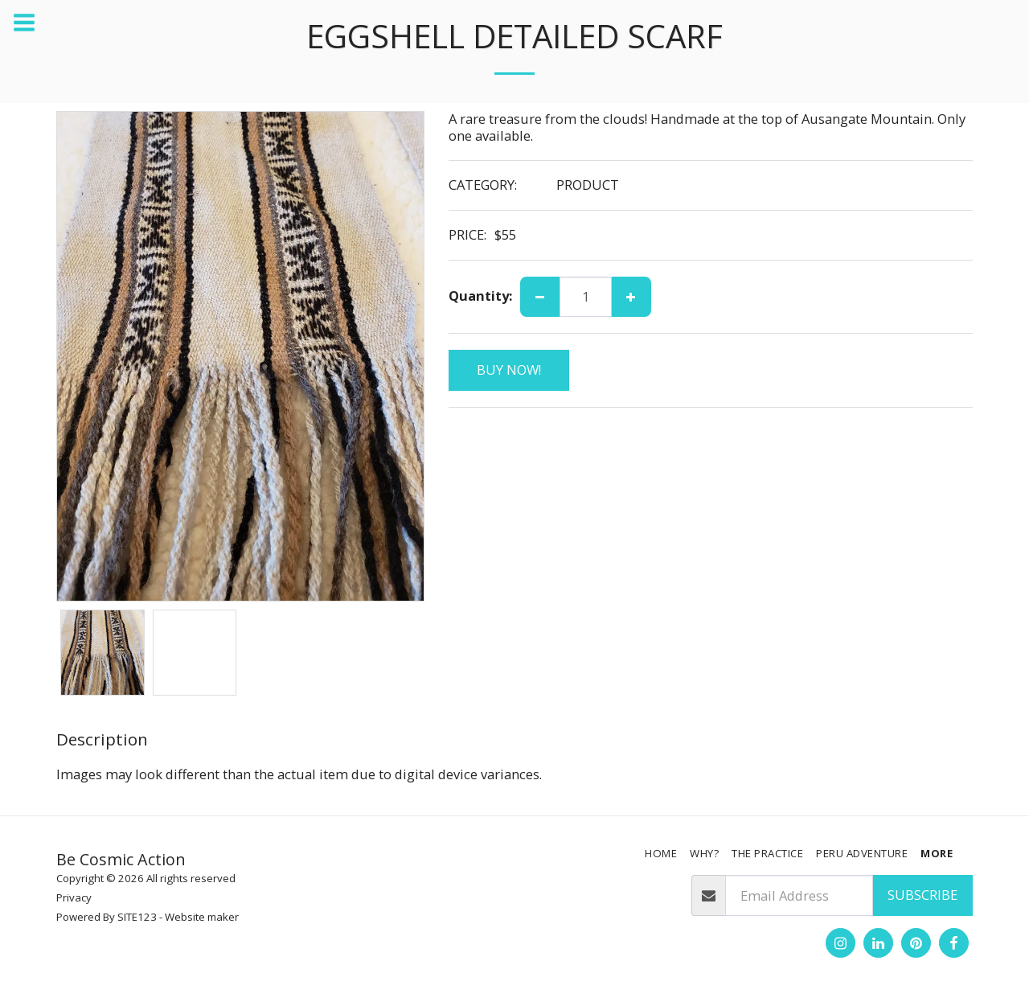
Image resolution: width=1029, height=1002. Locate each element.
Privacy (74, 897)
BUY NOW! (509, 369)
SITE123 (137, 917)
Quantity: (480, 296)
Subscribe (922, 894)
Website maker (202, 917)
